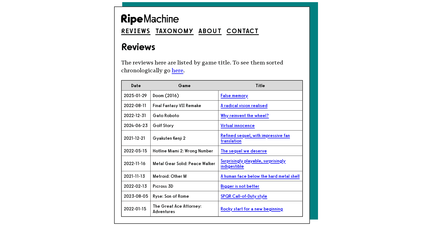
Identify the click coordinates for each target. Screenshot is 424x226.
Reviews (136, 31)
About (209, 31)
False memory (234, 95)
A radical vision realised (244, 105)
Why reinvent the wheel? (245, 115)
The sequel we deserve (244, 150)
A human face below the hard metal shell (260, 176)
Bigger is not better (240, 186)
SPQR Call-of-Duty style (244, 196)
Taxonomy (174, 31)
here (177, 70)
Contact (243, 31)
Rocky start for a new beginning (252, 208)
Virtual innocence (238, 125)
